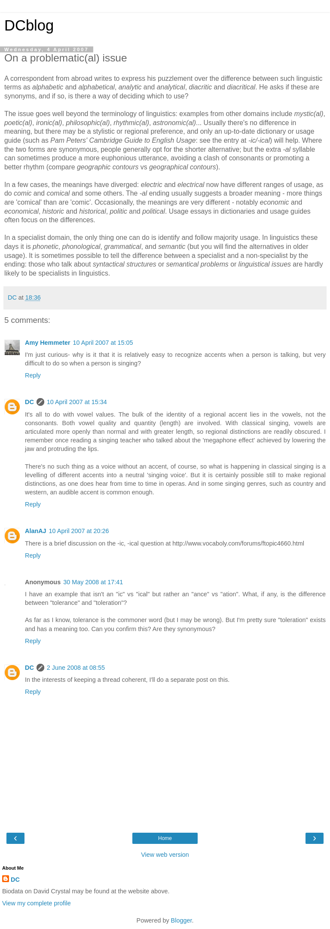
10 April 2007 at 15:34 (77, 402)
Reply (33, 375)
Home (165, 838)
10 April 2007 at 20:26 (79, 530)
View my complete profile (36, 903)
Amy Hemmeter (47, 342)
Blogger (181, 920)
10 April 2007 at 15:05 (103, 342)
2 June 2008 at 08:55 (76, 667)
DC (29, 402)
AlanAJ (35, 530)
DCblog (29, 25)
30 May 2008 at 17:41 (93, 582)
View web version (165, 854)
